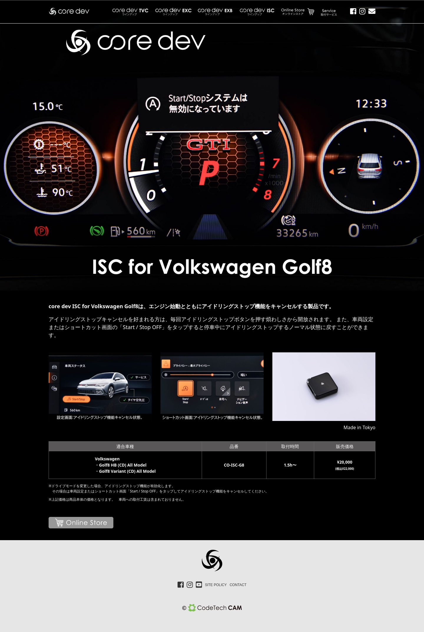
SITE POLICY (216, 585)
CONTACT (238, 585)
